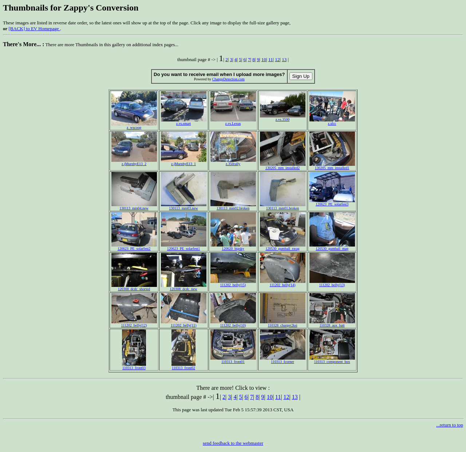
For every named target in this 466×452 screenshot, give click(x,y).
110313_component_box (332, 360)
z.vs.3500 (282, 117)
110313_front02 (183, 366)
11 (270, 59)
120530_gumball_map (332, 247)
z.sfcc (332, 121)
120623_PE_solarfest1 (183, 247)
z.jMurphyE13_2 (134, 162)
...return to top (449, 425)
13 (284, 59)
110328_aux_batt (332, 323)
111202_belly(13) (332, 283)
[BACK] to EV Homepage (34, 28)
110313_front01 (233, 360)
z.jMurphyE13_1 (183, 162)
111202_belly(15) (233, 283)
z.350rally (233, 162)
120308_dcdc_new (183, 287)
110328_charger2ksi (282, 323)
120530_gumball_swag (282, 247)
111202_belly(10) (233, 323)
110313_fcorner (282, 360)
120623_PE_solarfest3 (332, 202)
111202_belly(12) (134, 323)
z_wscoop (134, 125)
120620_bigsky (233, 247)
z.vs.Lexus (233, 121)
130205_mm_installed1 (332, 166)
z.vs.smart (183, 121)
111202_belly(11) (183, 323)
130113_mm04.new (134, 206)
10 (263, 59)
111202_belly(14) (282, 283)
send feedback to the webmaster (233, 443)
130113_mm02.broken (233, 206)
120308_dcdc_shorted (134, 287)
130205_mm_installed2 (282, 166)
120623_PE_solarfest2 (134, 247)
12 (277, 59)
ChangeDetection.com (228, 79)
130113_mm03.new (183, 206)
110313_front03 (134, 366)
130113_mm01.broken (282, 206)
